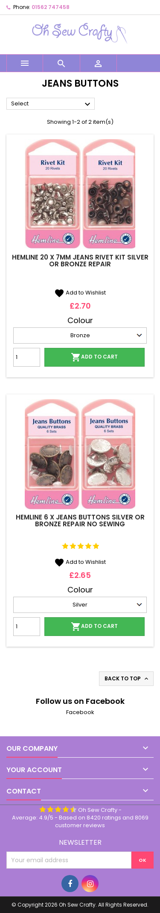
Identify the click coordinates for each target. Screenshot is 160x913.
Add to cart (94, 357)
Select (52, 104)
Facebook (80, 712)
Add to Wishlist (80, 293)
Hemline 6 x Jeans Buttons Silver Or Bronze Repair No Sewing (80, 520)
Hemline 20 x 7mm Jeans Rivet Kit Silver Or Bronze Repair (80, 260)
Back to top (127, 679)
